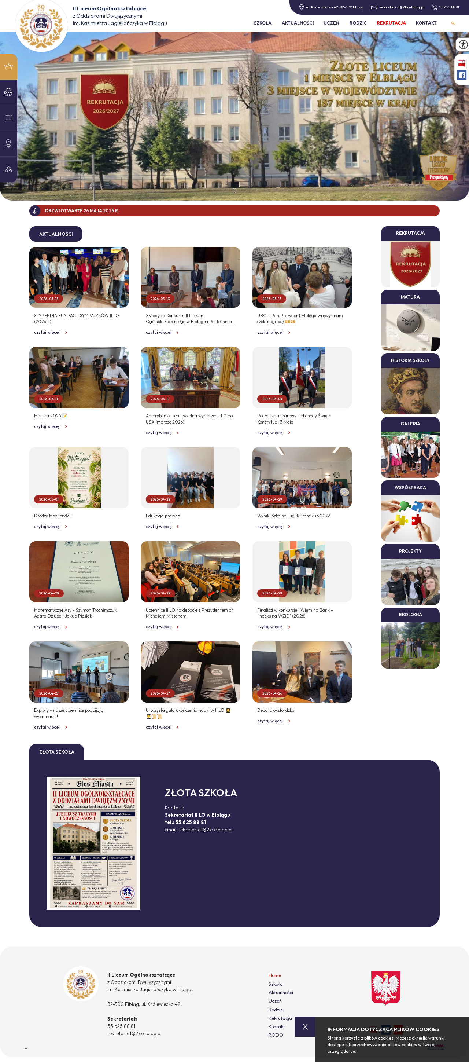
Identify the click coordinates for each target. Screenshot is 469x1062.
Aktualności (298, 23)
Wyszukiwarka (453, 23)
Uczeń (331, 23)
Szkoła (263, 23)
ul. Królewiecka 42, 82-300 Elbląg (331, 7)
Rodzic (358, 23)
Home (275, 975)
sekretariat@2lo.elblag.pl (397, 7)
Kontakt (426, 23)
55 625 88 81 (445, 7)
